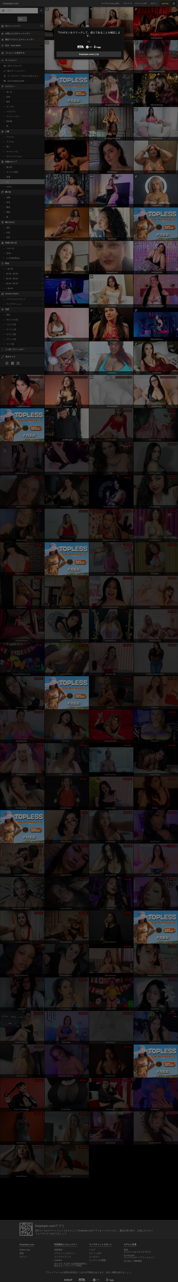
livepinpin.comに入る (89, 54)
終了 (89, 41)
